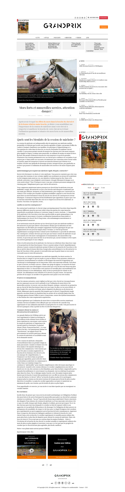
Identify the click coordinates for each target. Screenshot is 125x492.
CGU (86, 487)
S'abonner (104, 27)
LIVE (87, 37)
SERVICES (68, 37)
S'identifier (103, 17)
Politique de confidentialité (70, 487)
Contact (81, 487)
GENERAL (40, 115)
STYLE (47, 37)
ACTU (38, 37)
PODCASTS (57, 37)
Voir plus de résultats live (96, 240)
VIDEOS (79, 37)
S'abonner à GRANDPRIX (93, 173)
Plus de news (94, 128)
